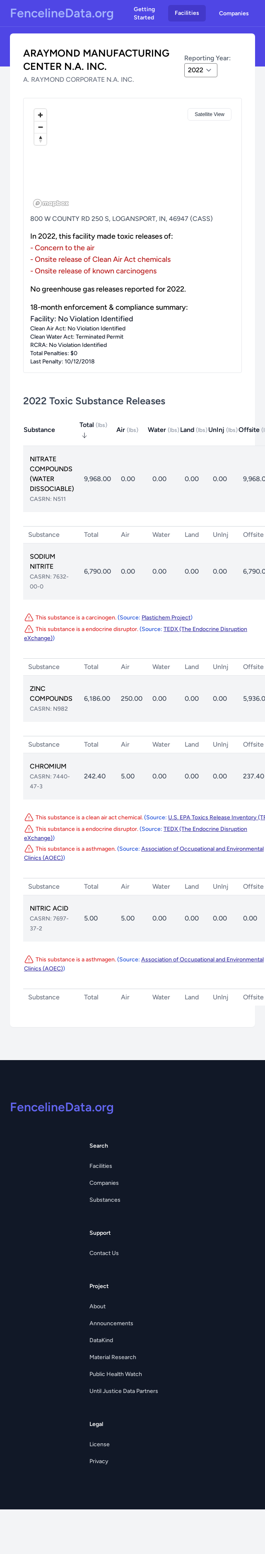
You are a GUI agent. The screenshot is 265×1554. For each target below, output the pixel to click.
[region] (132, 158)
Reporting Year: (207, 58)
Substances (104, 1199)
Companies (234, 13)
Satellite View (209, 114)
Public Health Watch (115, 1374)
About (97, 1306)
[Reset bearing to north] (40, 139)
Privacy (98, 1461)
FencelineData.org (62, 13)
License (99, 1444)
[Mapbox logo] (51, 203)
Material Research (112, 1357)
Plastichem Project (166, 617)
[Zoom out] (40, 127)
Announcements (111, 1323)
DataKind (101, 1340)
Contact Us (104, 1253)
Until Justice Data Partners (123, 1391)
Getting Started (144, 13)
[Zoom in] (40, 115)
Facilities (187, 13)
